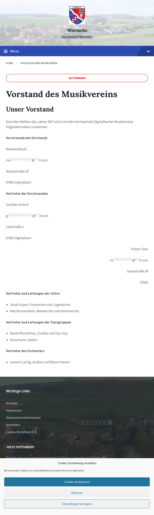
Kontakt (12, 403)
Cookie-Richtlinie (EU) (21, 432)
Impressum (14, 410)
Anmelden (13, 425)
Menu (77, 51)
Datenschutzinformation (23, 418)
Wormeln (77, 30)
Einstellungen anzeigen (77, 504)
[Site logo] (77, 23)
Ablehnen (77, 493)
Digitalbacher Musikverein (39, 63)
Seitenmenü (77, 78)
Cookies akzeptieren (77, 482)
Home (9, 63)
